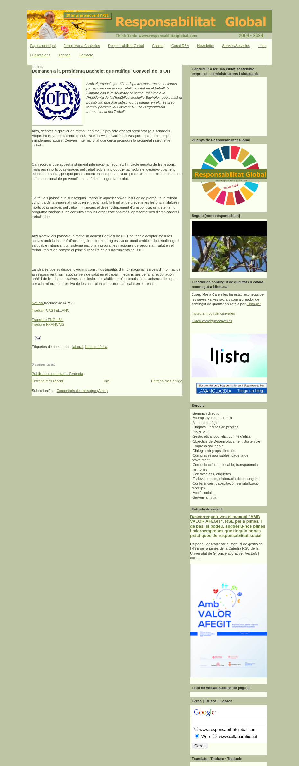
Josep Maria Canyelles (82, 46)
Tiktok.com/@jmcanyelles (212, 321)
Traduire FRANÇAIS (48, 324)
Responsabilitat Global (126, 46)
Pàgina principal (43, 46)
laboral (77, 347)
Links (262, 46)
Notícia (38, 303)
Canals (157, 46)
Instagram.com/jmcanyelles (213, 313)
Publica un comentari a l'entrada (57, 374)
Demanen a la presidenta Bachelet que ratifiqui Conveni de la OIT (101, 71)
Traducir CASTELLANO (51, 310)
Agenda (64, 55)
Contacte (86, 55)
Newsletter (205, 46)
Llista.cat (254, 304)
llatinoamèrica (96, 347)
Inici (107, 381)
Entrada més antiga (166, 381)
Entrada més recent (47, 381)
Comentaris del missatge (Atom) (82, 391)
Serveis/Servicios (236, 46)
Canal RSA (180, 46)
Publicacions (40, 55)
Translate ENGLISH (47, 320)
